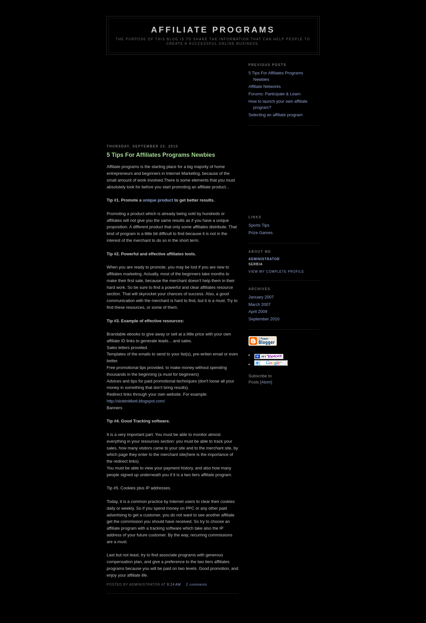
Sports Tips (258, 225)
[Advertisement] (172, 98)
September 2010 (263, 318)
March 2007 (259, 304)
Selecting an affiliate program (275, 114)
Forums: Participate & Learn (274, 93)
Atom (266, 382)
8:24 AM (174, 584)
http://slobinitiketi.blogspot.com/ (136, 401)
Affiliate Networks (264, 86)
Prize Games (260, 232)
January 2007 (261, 297)
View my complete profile (276, 271)
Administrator (264, 259)
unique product (158, 200)
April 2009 (257, 311)
